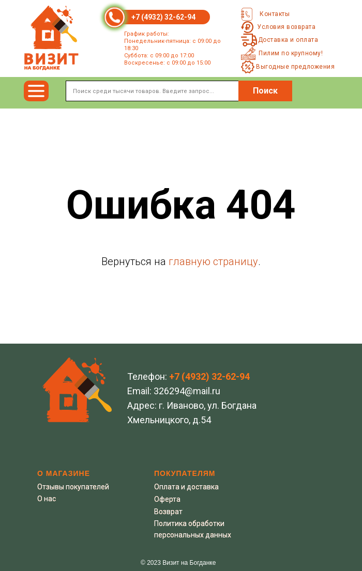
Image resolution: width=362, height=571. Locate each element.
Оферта (167, 499)
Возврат (168, 511)
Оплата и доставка (186, 487)
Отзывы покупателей (73, 487)
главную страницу (213, 261)
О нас (46, 499)
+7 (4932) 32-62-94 (163, 17)
